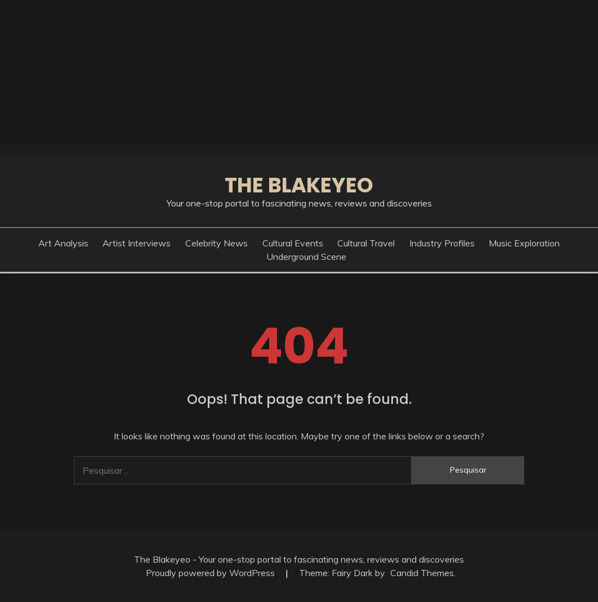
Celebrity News (216, 243)
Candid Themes (422, 572)
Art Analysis (63, 243)
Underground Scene (306, 256)
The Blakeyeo (299, 185)
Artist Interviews (136, 243)
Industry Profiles (442, 243)
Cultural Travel (366, 243)
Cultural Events (292, 243)
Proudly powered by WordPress (211, 572)
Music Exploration (524, 243)
